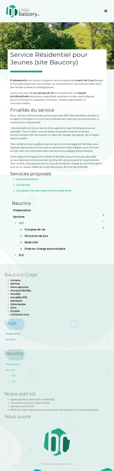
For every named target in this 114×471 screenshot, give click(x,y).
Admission (16, 301)
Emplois (15, 311)
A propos (15, 280)
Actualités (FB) (18, 297)
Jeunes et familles (20, 290)
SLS (21, 255)
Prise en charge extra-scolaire (45, 248)
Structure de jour (36, 236)
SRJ (21, 223)
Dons (13, 307)
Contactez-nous (19, 314)
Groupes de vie (35, 229)
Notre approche (19, 287)
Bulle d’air (31, 242)
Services (18, 216)
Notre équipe (18, 304)
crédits (70, 464)
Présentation (22, 210)
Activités (15, 294)
